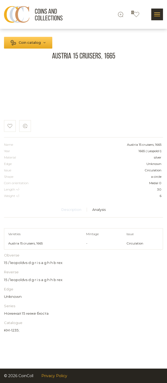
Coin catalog (30, 43)
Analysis (99, 210)
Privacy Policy (54, 376)
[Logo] (33, 14)
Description (71, 210)
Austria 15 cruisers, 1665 (25, 243)
